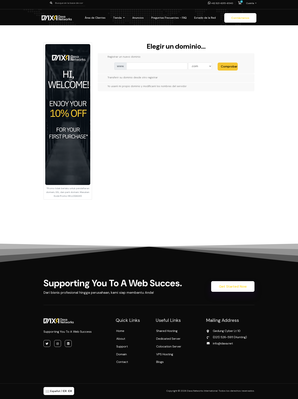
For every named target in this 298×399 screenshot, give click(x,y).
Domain (121, 354)
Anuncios (138, 17)
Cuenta (250, 3)
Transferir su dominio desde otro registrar (129, 77)
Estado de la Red (205, 17)
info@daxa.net (223, 343)
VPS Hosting (164, 354)
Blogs (160, 362)
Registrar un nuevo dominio (120, 57)
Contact (122, 362)
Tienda (117, 17)
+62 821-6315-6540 (220, 3)
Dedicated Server (168, 339)
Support (122, 346)
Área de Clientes (95, 17)
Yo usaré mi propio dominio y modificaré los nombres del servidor (144, 86)
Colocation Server (168, 346)
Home (120, 331)
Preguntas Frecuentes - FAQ (169, 17)
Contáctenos (240, 18)
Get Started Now (233, 286)
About (120, 339)
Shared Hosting (167, 331)
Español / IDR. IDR (59, 391)
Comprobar (229, 66)
